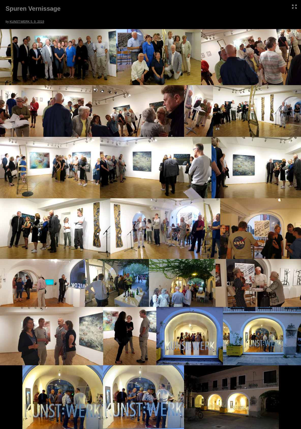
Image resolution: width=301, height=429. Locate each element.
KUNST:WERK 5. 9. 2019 (27, 21)
